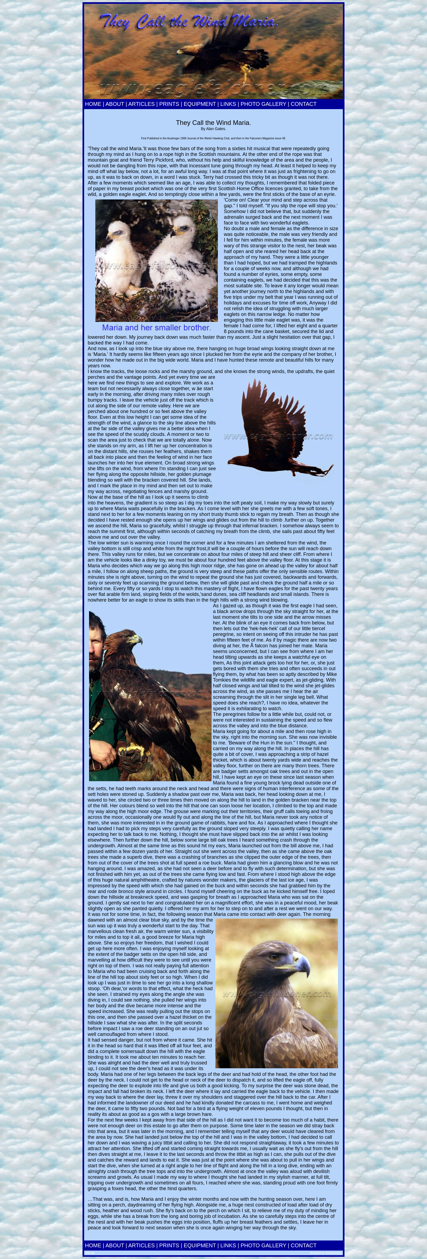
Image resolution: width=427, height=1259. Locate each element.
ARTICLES (141, 104)
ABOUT (114, 104)
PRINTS (169, 104)
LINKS (228, 104)
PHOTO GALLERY (263, 104)
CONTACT (304, 104)
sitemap (89, 1252)
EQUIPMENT (200, 104)
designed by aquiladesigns (326, 1252)
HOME (93, 104)
